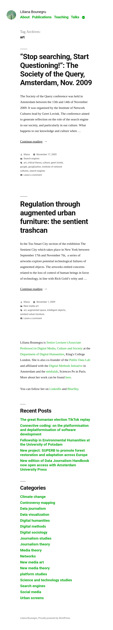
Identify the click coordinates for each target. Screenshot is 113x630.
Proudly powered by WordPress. (54, 618)
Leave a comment (33, 175)
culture (46, 162)
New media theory (35, 568)
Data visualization (34, 514)
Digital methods (33, 526)
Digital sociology (33, 532)
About (25, 17)
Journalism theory (35, 544)
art (25, 162)
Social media (30, 592)
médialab (52, 371)
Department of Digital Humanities (42, 354)
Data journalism (33, 508)
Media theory (31, 550)
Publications (42, 17)
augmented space (37, 310)
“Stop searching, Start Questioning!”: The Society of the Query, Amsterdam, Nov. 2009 (56, 69)
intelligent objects (56, 310)
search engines (37, 170)
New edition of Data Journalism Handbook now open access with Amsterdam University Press (54, 465)
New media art (31, 306)
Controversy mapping (37, 503)
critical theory (35, 162)
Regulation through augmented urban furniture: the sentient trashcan (54, 217)
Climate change (33, 497)
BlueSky (72, 389)
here (68, 377)
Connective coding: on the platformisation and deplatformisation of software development (54, 429)
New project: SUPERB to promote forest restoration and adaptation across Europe (54, 452)
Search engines (31, 158)
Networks (28, 556)
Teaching (61, 17)
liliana (27, 154)
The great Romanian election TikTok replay (55, 419)
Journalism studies (35, 538)
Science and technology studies (46, 580)
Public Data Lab (79, 360)
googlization (34, 166)
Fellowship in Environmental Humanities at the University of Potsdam (55, 442)
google (23, 166)
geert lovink (57, 162)
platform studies (33, 574)
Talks (75, 17)
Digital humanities (35, 520)
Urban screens (32, 598)
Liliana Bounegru (33, 12)
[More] (83, 17)
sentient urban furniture (32, 314)
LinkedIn (55, 389)
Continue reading (33, 141)
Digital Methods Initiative (66, 366)
